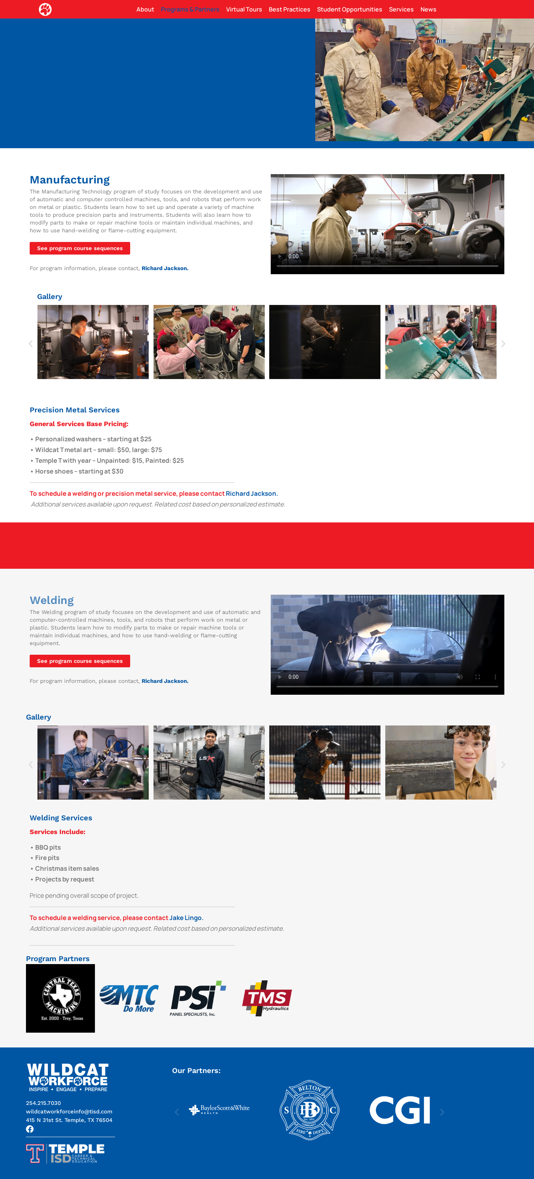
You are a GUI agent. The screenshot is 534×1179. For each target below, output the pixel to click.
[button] (30, 343)
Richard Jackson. (252, 493)
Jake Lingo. (186, 917)
